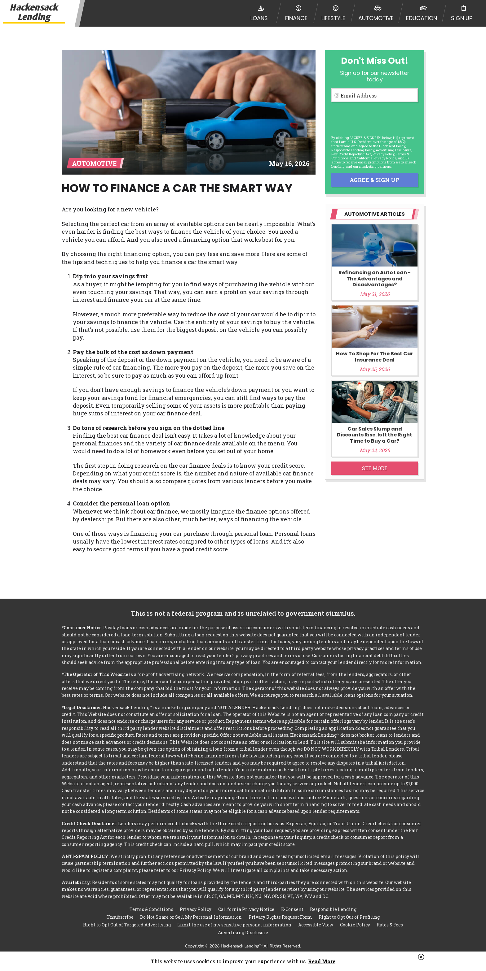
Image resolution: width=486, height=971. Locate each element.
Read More (321, 961)
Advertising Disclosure (243, 932)
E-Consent (292, 909)
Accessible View (315, 925)
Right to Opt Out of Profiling (349, 917)
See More (374, 468)
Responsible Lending (333, 909)
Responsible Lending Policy (352, 150)
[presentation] (374, 118)
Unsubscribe (120, 917)
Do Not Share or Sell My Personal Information (191, 917)
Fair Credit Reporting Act (351, 154)
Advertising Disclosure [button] (393, 150)
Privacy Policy (383, 154)
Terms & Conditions (151, 909)
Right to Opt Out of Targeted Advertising (127, 925)
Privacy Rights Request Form (280, 917)
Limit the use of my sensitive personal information (234, 925)
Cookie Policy (355, 925)
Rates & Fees (390, 925)
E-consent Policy (392, 146)
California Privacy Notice (376, 158)
